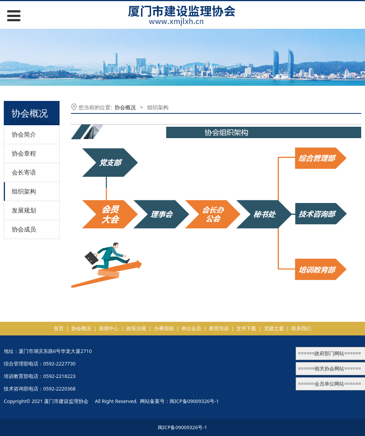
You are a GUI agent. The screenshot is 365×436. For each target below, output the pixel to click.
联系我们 (301, 328)
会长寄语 (24, 172)
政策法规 (136, 328)
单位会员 (191, 328)
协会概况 (125, 107)
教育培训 (219, 328)
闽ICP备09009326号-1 (194, 401)
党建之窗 (274, 328)
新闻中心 (109, 328)
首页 (59, 328)
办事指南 (164, 328)
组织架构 (24, 191)
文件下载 (246, 328)
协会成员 (24, 229)
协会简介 (24, 134)
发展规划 (24, 210)
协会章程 (24, 153)
